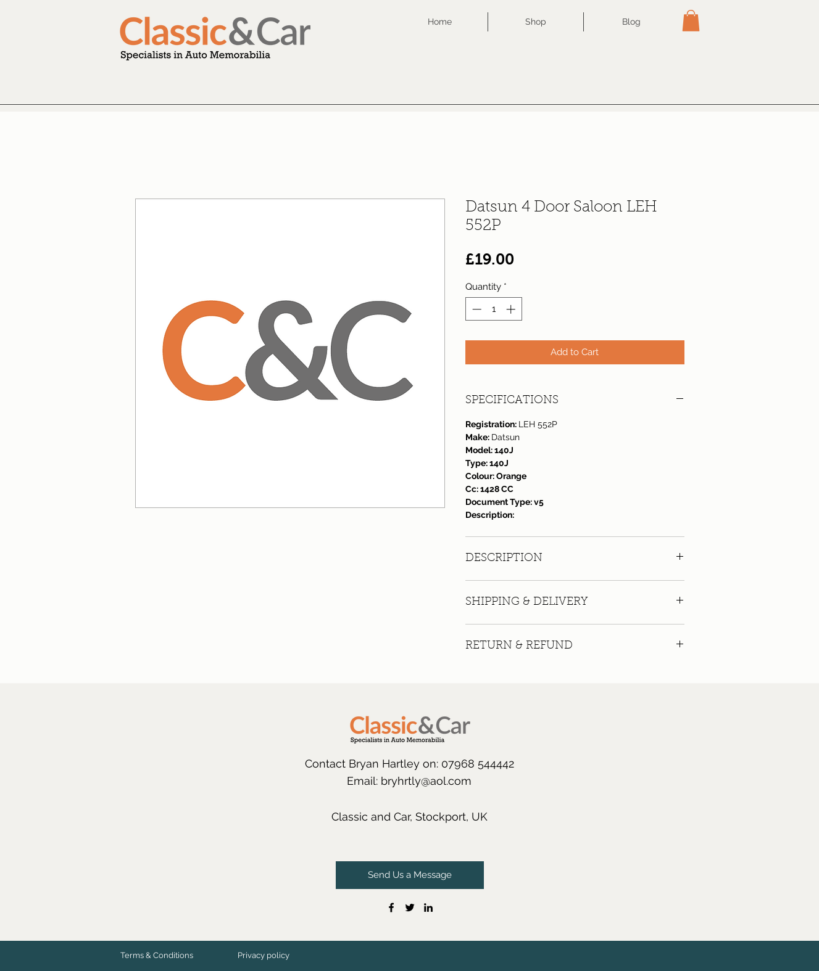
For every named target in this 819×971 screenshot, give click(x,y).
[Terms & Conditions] (156, 955)
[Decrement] (475, 309)
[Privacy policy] (263, 955)
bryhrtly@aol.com (426, 780)
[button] (691, 20)
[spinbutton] (493, 309)
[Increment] (512, 309)
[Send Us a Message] (410, 875)
